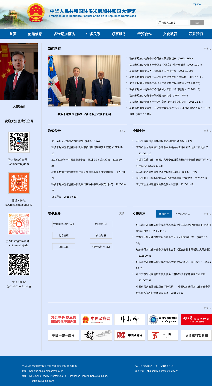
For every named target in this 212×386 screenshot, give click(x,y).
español (197, 4)
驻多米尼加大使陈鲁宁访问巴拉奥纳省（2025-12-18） (159, 95)
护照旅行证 (101, 224)
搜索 (197, 22)
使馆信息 (35, 34)
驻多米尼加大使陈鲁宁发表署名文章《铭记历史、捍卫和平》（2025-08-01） (174, 264)
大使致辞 (19, 106)
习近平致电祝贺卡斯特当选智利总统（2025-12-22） (164, 141)
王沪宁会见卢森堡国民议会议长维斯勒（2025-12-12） (166, 184)
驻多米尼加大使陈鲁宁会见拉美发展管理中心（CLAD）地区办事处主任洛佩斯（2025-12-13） (169, 110)
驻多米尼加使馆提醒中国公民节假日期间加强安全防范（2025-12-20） (87, 150)
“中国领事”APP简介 (63, 224)
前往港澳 (101, 235)
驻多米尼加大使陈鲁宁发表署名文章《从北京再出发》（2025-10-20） (172, 240)
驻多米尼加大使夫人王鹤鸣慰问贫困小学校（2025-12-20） (161, 70)
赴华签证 (64, 235)
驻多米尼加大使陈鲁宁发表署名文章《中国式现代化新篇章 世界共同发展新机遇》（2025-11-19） (173, 227)
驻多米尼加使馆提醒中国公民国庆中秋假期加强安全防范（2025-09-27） (88, 187)
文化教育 (170, 34)
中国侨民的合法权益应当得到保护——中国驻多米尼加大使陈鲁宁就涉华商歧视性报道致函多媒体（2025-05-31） (173, 289)
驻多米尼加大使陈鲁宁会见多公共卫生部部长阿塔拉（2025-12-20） (166, 77)
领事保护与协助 (101, 246)
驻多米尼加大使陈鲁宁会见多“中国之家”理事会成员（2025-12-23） (166, 64)
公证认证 (64, 246)
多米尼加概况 (64, 34)
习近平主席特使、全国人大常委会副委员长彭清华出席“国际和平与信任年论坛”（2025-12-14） (173, 162)
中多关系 (93, 34)
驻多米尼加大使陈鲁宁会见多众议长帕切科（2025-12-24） (161, 58)
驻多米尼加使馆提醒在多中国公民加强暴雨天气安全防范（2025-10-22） (88, 175)
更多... (207, 48)
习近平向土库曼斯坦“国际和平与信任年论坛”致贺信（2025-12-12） (173, 178)
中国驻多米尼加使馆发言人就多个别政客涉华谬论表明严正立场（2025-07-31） (170, 277)
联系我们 (196, 34)
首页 (12, 34)
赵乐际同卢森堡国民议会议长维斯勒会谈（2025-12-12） (167, 172)
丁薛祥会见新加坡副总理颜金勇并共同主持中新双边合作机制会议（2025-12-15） (172, 150)
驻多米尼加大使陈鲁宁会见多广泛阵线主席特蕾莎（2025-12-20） (165, 83)
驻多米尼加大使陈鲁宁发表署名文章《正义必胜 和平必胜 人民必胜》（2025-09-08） (174, 252)
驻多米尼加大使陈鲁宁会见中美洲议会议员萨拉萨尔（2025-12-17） (166, 101)
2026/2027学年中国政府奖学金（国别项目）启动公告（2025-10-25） (86, 162)
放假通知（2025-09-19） (65, 196)
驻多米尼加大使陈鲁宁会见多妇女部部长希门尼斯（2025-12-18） (165, 89)
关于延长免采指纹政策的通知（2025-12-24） (76, 141)
